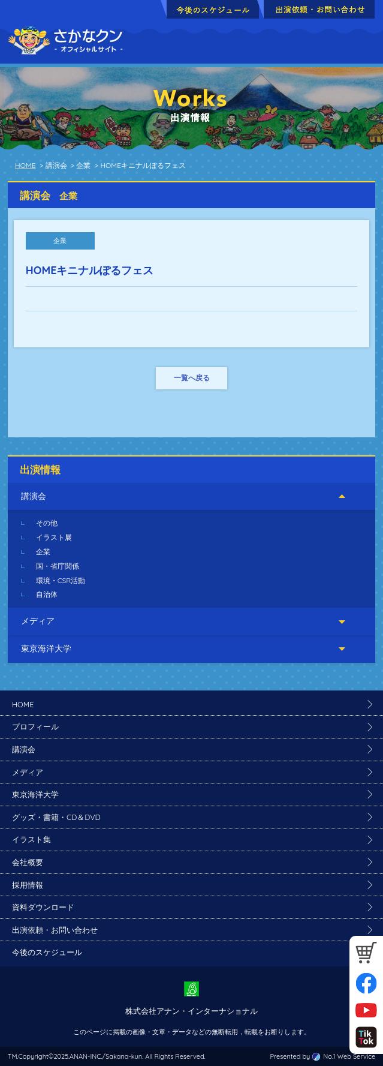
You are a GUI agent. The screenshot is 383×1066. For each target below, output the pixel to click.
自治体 (47, 594)
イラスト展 (54, 537)
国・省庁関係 (57, 565)
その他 (47, 522)
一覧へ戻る (192, 377)
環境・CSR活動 (61, 580)
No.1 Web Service (349, 1056)
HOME (25, 165)
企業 (43, 551)
